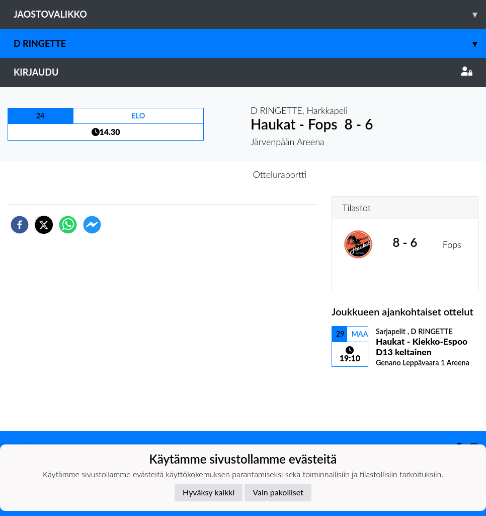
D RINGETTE (250, 43)
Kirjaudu (243, 72)
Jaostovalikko (250, 14)
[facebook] (20, 225)
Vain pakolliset (278, 492)
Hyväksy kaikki (208, 492)
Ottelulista (364, 397)
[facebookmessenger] (92, 225)
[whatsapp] (68, 225)
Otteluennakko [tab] (208, 174)
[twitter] (44, 225)
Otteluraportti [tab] (280, 174)
